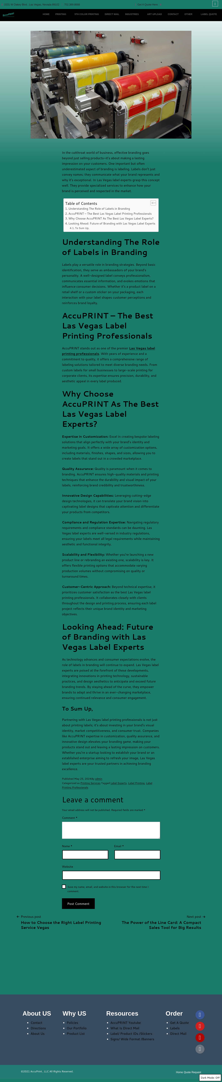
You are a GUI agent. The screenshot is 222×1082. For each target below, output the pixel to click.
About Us (38, 1033)
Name (67, 846)
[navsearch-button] (215, 3)
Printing (65, 11)
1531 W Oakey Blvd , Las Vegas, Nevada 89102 (30, 5)
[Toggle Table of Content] (151, 203)
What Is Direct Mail (124, 1028)
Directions (38, 1028)
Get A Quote (179, 1022)
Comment (69, 818)
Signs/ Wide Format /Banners (132, 1039)
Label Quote (51, 16)
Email (119, 846)
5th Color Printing (93, 11)
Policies (72, 1022)
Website (67, 866)
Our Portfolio (77, 1028)
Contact (36, 1022)
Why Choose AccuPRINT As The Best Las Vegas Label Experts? (110, 218)
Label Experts (119, 783)
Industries (145, 11)
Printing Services (90, 783)
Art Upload (170, 11)
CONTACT (191, 11)
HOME (46, 11)
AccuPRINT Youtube (125, 1022)
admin (98, 778)
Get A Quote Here (146, 4)
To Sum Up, (82, 228)
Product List (76, 1033)
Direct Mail (121, 11)
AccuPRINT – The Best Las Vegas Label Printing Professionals (110, 213)
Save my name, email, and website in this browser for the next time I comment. (107, 889)
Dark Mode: (210, 1078)
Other (210, 11)
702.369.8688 (71, 5)
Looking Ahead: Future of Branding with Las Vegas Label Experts (111, 223)
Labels (175, 1028)
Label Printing (136, 783)
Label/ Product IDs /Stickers (131, 1033)
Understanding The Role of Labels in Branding (99, 208)
